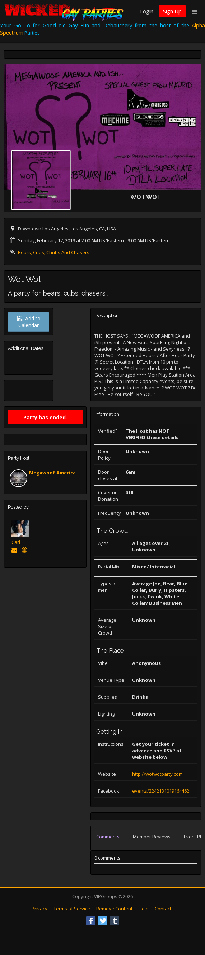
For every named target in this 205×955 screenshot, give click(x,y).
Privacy (39, 908)
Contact (163, 908)
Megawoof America (52, 472)
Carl (15, 542)
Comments (108, 836)
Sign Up (172, 11)
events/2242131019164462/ (161, 791)
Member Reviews (152, 836)
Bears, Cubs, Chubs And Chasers (53, 252)
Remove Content (114, 908)
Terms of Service (71, 908)
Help (144, 908)
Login (146, 11)
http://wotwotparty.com (157, 774)
